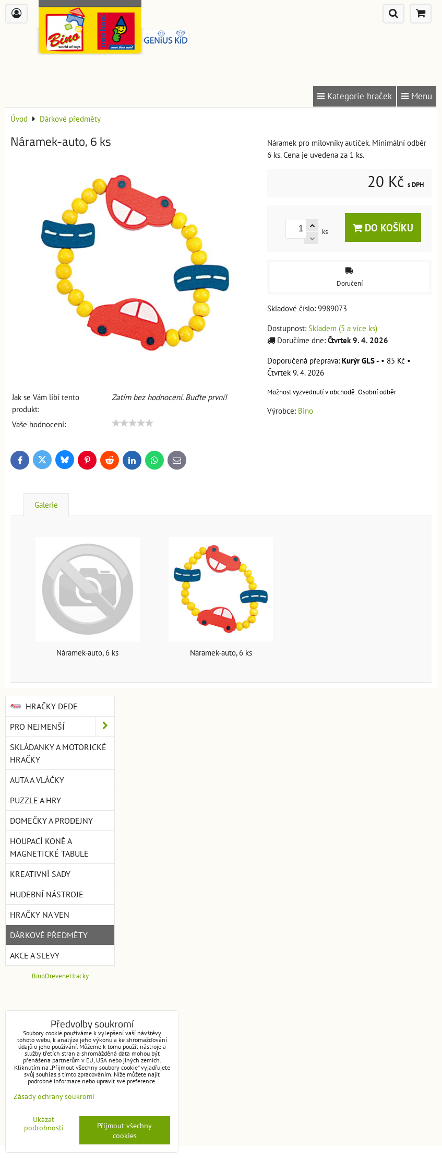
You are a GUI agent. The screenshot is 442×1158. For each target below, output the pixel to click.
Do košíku (383, 227)
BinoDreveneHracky (60, 976)
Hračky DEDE (44, 706)
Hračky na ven (39, 914)
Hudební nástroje (46, 894)
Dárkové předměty (49, 935)
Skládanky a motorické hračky (58, 753)
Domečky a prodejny (51, 820)
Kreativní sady (40, 874)
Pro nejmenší (62, 726)
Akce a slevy (34, 955)
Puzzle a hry (35, 800)
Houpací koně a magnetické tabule (49, 847)
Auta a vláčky (37, 780)
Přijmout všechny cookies (124, 1130)
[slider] (132, 423)
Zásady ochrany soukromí (54, 1096)
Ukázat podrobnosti (44, 1123)
